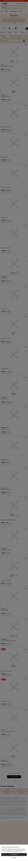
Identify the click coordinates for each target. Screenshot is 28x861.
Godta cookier (14, 854)
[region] (14, 853)
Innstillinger (14, 857)
